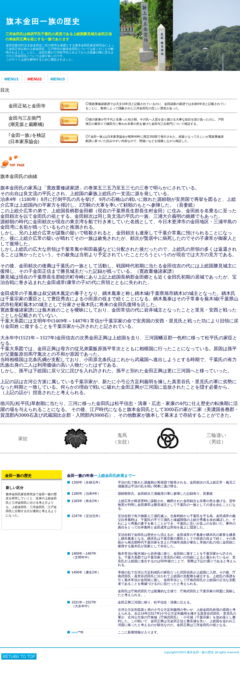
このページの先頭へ (19, 656)
